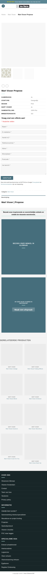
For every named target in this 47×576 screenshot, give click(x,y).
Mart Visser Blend (12, 398)
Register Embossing (8, 567)
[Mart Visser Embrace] (35, 384)
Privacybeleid (36, 182)
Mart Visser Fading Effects (35, 369)
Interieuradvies (6, 548)
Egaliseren (5, 563)
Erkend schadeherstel (8, 545)
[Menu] (3, 6)
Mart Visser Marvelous (35, 429)
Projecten (4, 522)
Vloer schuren (6, 556)
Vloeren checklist (7, 530)
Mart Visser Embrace (35, 398)
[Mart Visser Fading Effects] (35, 354)
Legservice (5, 552)
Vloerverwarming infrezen (10, 559)
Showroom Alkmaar (8, 481)
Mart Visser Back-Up (35, 463)
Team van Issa (6, 492)
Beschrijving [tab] (5, 197)
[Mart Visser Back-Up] (35, 447)
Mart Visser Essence (12, 429)
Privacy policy (6, 500)
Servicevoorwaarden (6, 184)
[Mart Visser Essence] (12, 414)
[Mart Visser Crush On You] (12, 444)
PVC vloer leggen (7, 533)
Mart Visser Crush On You (11, 458)
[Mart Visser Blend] (12, 384)
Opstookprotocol (7, 526)
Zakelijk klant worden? (9, 511)
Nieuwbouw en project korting (11, 518)
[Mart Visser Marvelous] (35, 414)
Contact (4, 488)
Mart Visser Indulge (11, 369)
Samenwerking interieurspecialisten (13, 515)
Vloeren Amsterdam (8, 485)
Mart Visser (12, 14)
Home (3, 14)
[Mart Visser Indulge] (12, 354)
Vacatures (4, 496)
